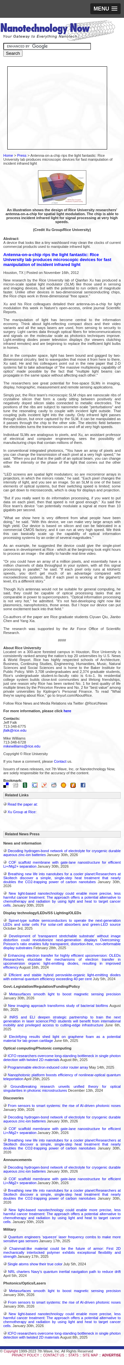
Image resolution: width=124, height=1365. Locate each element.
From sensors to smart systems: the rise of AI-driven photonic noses (64, 1106)
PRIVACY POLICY (25, 1355)
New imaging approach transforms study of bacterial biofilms (58, 1006)
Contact (60, 761)
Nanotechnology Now (57, 31)
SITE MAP (90, 1355)
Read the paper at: (23, 804)
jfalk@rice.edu (14, 730)
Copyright (11, 1351)
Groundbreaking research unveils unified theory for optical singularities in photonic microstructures (62, 1088)
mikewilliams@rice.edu (21, 746)
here (67, 711)
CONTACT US (53, 1355)
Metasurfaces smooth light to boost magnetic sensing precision (65, 994)
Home (8, 155)
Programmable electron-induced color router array (48, 1067)
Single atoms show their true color (35, 1264)
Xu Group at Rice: (22, 812)
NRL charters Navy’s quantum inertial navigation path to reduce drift (64, 1272)
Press (21, 155)
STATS (73, 1355)
